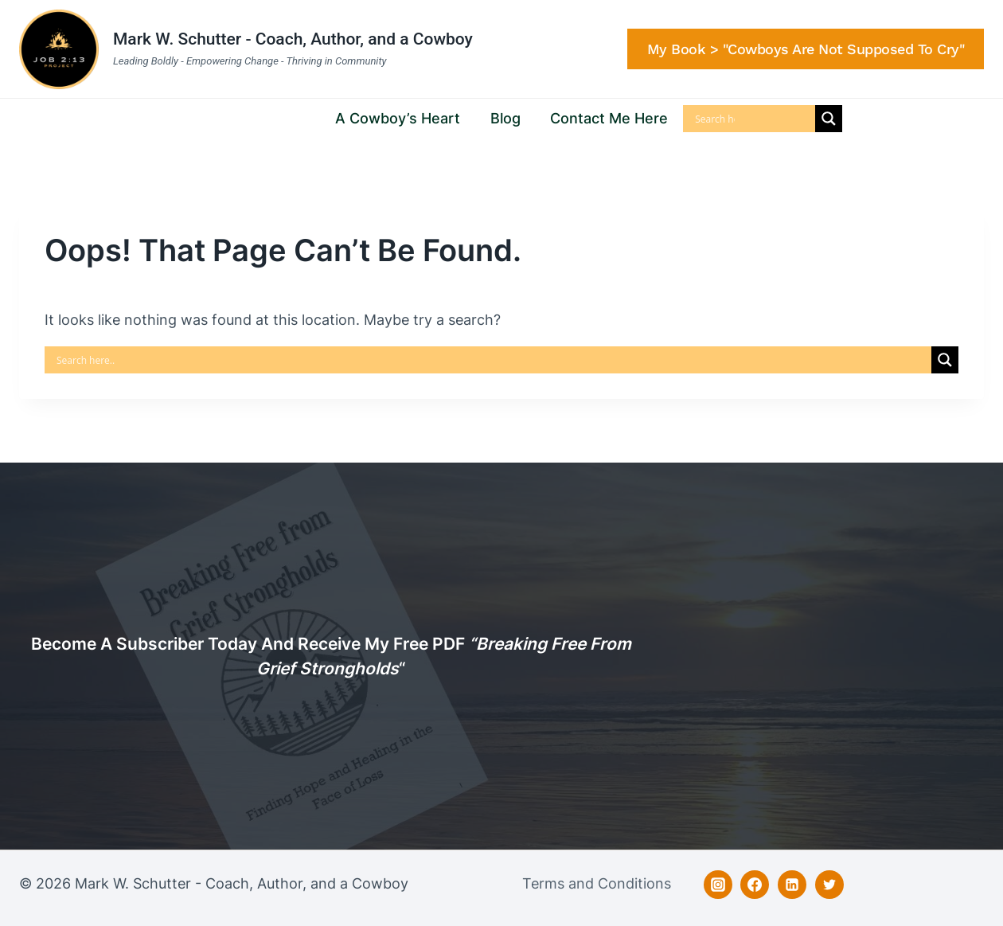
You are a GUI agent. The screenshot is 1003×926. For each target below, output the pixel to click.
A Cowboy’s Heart (397, 118)
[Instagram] (718, 884)
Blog (505, 118)
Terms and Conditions (596, 883)
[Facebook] (754, 884)
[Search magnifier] (828, 118)
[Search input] (715, 118)
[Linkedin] (792, 884)
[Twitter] (829, 884)
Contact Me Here (609, 118)
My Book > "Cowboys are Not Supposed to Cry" (806, 49)
